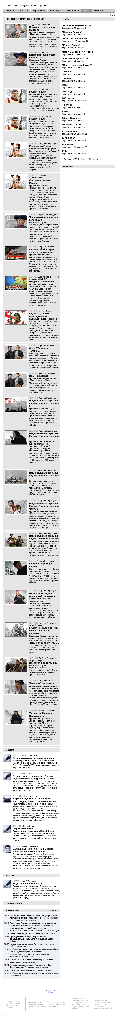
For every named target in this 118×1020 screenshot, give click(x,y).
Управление (39, 11)
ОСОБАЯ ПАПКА (14, 903)
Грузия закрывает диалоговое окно (33, 758)
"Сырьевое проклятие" (75, 58)
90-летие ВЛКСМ (71, 124)
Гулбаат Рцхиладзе (48, 623)
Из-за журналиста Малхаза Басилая (30, 956)
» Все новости (53, 910)
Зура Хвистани (44, 277)
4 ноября (67, 104)
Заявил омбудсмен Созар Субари (31, 939)
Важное (51, 992)
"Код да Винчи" (71, 45)
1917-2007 (67, 78)
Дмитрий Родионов (41, 24)
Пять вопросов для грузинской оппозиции (42, 594)
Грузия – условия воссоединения (39, 315)
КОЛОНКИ (11, 875)
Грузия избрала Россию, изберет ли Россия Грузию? (43, 630)
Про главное (44, 5)
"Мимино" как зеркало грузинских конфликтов (43, 684)
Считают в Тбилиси (33, 934)
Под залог (31, 970)
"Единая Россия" (72, 32)
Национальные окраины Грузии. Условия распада (44, 537)
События (23, 11)
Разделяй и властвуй (41, 281)
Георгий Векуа (44, 311)
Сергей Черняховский (38, 176)
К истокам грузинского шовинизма (42, 56)
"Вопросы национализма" (77, 25)
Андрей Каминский (47, 681)
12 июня (67, 71)
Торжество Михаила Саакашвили (41, 714)
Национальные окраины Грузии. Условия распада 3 (44, 475)
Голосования (72, 11)
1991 (64, 85)
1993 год (67, 91)
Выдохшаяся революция (27, 883)
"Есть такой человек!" (75, 38)
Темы (86, 11)
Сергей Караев (29, 826)
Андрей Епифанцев (48, 143)
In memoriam (69, 131)
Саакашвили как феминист (30, 966)
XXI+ (64, 151)
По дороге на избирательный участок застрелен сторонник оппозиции (34, 929)
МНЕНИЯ (10, 750)
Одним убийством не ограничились (33, 924)
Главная (10, 11)
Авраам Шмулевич (47, 247)
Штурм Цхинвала (23, 828)
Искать (112, 15)
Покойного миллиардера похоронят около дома (34, 950)
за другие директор (29, 5)
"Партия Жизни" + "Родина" (78, 51)
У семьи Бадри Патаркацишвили (33, 961)
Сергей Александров (47, 214)
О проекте (52, 990)
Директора (55, 11)
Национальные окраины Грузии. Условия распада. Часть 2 (44, 506)
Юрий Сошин (45, 89)
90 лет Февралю (71, 118)
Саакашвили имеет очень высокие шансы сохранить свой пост (33, 850)
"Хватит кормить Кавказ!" (77, 65)
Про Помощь (14, 5)
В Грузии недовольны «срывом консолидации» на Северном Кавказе (34, 800)
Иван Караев (28, 773)
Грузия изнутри (38, 91)
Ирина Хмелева (29, 755)
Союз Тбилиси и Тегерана (38, 349)
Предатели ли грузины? (43, 663)
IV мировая (68, 138)
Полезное (99, 11)
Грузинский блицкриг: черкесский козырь (42, 250)
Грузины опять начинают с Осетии (33, 776)
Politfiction (68, 144)
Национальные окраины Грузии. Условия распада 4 (44, 436)
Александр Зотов (42, 52)
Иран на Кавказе (38, 375)
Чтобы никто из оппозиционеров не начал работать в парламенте (34, 918)
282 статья (68, 98)
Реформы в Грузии (40, 146)
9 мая (65, 111)
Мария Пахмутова (47, 711)
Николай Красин (31, 796)
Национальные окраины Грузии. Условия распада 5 (44, 403)
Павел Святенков (30, 846)
